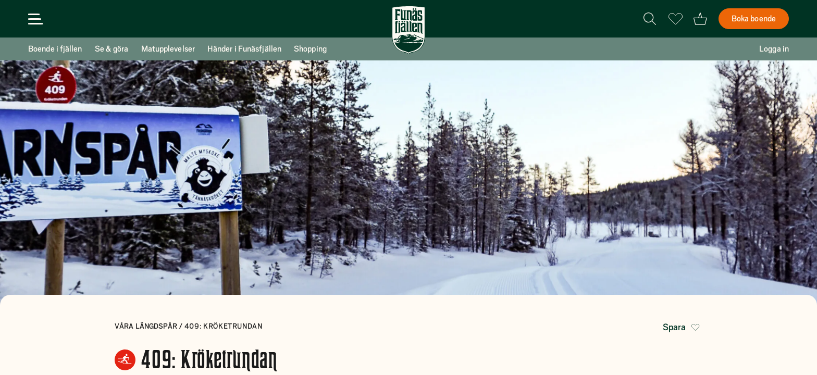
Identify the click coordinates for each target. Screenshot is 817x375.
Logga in (774, 49)
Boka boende (754, 18)
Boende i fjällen (55, 49)
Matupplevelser (168, 49)
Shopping (310, 49)
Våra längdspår (147, 326)
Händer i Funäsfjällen (244, 49)
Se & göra (112, 49)
